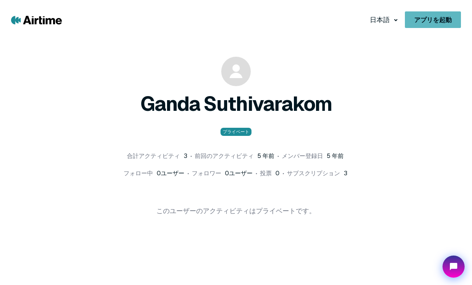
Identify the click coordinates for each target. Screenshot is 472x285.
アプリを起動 (433, 20)
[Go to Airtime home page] (36, 19)
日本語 (380, 19)
